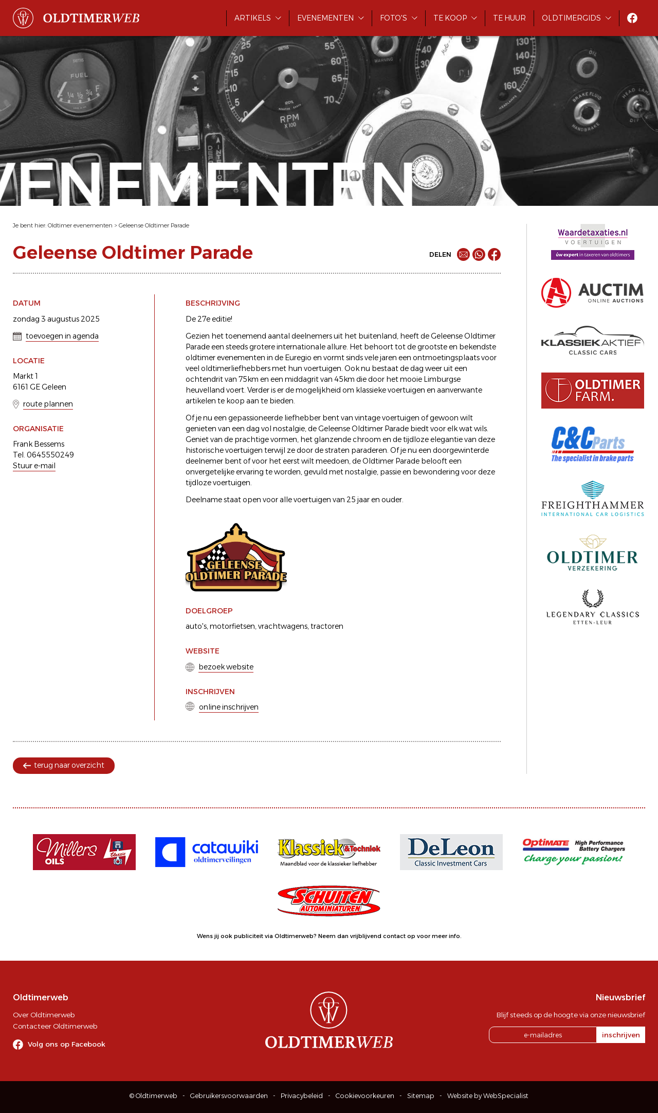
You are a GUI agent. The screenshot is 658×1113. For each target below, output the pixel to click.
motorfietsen (232, 626)
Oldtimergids (571, 18)
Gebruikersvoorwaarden (229, 1096)
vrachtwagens (282, 626)
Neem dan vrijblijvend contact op (366, 936)
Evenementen (325, 18)
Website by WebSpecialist (487, 1096)
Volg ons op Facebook (66, 1044)
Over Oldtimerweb (44, 1015)
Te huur (509, 18)
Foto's (393, 18)
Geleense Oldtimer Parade (154, 225)
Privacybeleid (302, 1096)
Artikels (252, 18)
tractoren (326, 626)
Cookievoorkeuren (365, 1096)
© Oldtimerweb (153, 1096)
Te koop (450, 18)
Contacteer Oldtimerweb (55, 1026)
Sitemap (420, 1096)
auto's (196, 626)
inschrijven (621, 1035)
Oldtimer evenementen (80, 225)
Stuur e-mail (34, 465)
